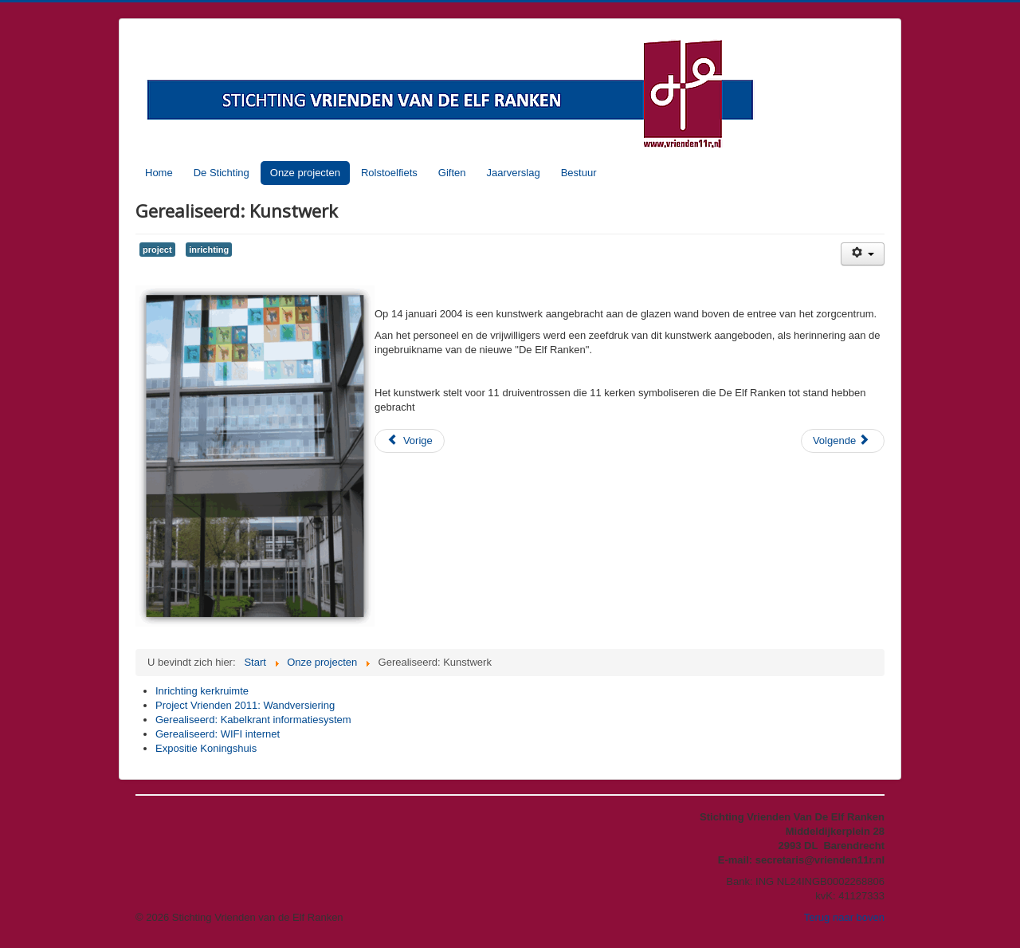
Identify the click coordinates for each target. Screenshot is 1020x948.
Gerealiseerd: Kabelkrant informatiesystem (253, 720)
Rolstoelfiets (389, 173)
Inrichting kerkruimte (202, 691)
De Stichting (221, 173)
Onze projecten (305, 173)
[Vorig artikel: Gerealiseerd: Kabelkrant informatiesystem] (410, 441)
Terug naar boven (844, 917)
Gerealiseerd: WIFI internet (217, 734)
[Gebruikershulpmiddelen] (863, 254)
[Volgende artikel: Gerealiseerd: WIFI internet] (843, 441)
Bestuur (579, 173)
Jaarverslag (512, 173)
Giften (452, 173)
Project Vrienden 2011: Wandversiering (245, 705)
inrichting (209, 249)
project (157, 249)
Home (159, 173)
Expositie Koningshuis (206, 748)
